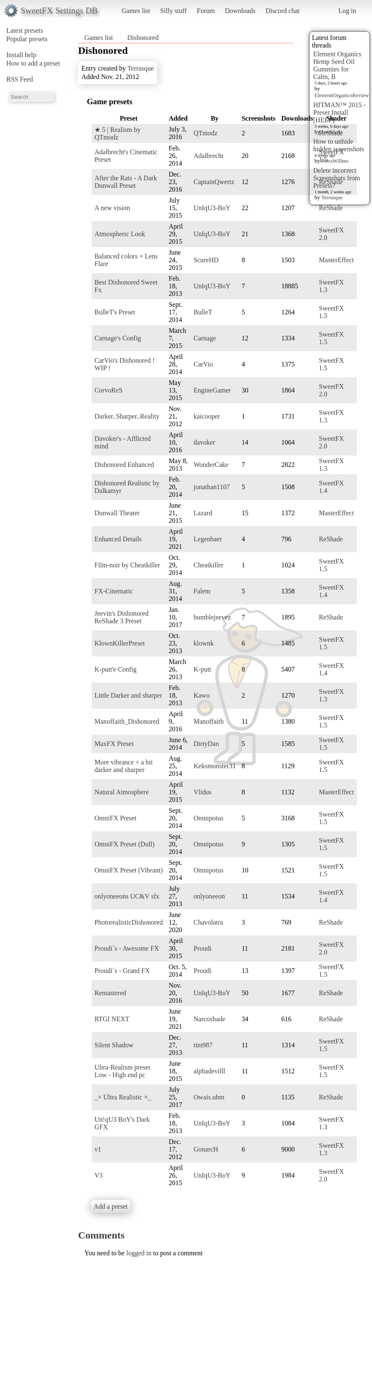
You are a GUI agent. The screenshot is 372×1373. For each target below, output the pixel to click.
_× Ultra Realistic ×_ (122, 1097)
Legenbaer (208, 539)
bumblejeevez (212, 617)
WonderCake (211, 464)
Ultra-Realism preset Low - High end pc (122, 1071)
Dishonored (143, 37)
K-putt (202, 669)
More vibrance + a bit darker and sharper (123, 766)
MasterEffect (336, 260)
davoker (204, 442)
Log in (347, 10)
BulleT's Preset (114, 312)
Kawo (202, 695)
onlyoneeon (209, 896)
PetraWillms (334, 161)
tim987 (203, 1045)
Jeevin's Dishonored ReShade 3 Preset (121, 617)
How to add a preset (33, 63)
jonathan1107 (212, 486)
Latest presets (24, 30)
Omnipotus (208, 818)
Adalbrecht (208, 155)
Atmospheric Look (119, 233)
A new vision (112, 207)
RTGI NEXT (111, 1019)
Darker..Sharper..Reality (127, 416)
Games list (136, 10)
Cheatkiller (208, 565)
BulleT (203, 312)
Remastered (110, 992)
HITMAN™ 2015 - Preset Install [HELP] (339, 112)
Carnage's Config (117, 338)
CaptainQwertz (214, 181)
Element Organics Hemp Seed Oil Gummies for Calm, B (337, 65)
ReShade (331, 133)
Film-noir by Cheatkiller (127, 565)
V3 (98, 1175)
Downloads (240, 10)
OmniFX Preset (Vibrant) (128, 870)
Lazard (203, 513)
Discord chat (282, 10)
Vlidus (203, 792)
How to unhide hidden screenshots (338, 145)
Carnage (205, 338)
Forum (206, 10)
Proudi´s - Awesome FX (126, 948)
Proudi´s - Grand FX (122, 970)
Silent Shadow (114, 1045)
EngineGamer (212, 390)
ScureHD (206, 260)
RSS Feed (19, 79)
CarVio (203, 364)
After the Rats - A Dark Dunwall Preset (125, 181)
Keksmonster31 (215, 766)
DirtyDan (206, 743)
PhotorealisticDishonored (128, 922)
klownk (204, 643)
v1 (97, 1149)
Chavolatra (208, 922)
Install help (21, 54)
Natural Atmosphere (121, 792)
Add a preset (111, 1206)
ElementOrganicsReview (341, 95)
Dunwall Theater (117, 513)
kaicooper (207, 416)
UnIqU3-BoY (212, 207)
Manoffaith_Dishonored (126, 721)
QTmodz (205, 133)
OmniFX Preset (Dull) (124, 844)
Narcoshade (209, 1019)
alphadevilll (209, 1071)
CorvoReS (108, 390)
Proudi (203, 948)
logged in (139, 1253)
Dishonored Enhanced (124, 464)
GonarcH (206, 1149)
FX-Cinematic (113, 591)
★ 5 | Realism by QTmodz (117, 133)
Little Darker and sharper (128, 695)
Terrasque (332, 197)
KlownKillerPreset (119, 643)
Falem (202, 591)
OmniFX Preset (115, 818)
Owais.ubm (209, 1097)
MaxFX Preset (114, 743)
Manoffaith (209, 721)
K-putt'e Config (115, 669)
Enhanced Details (117, 539)
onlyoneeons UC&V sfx (126, 896)
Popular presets (26, 38)
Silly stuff (173, 10)
